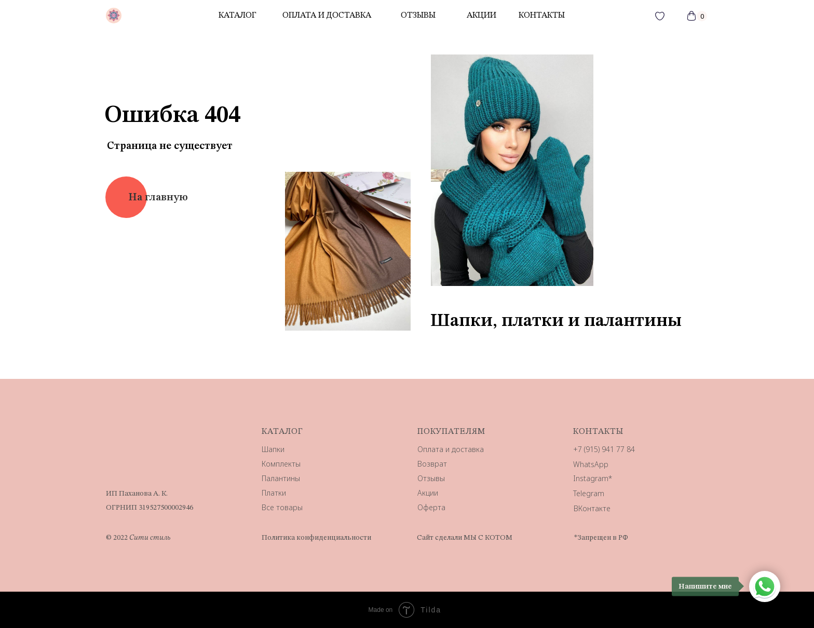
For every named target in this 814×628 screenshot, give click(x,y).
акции (481, 15)
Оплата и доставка (326, 15)
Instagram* (592, 478)
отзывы (418, 15)
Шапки (273, 449)
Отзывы (431, 478)
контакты (542, 15)
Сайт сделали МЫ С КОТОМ (464, 537)
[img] (113, 15)
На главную (158, 198)
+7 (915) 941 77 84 (604, 449)
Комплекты (281, 464)
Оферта (431, 507)
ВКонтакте (592, 508)
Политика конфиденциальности (316, 537)
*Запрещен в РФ (601, 537)
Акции (427, 493)
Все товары (282, 507)
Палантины (281, 478)
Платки (274, 493)
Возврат (432, 464)
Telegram (588, 493)
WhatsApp (590, 464)
